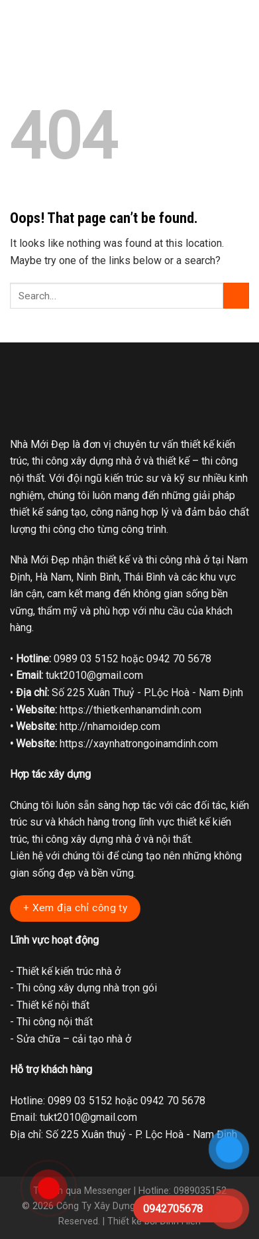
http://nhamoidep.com (110, 726)
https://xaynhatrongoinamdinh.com (139, 743)
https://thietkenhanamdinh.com (130, 709)
